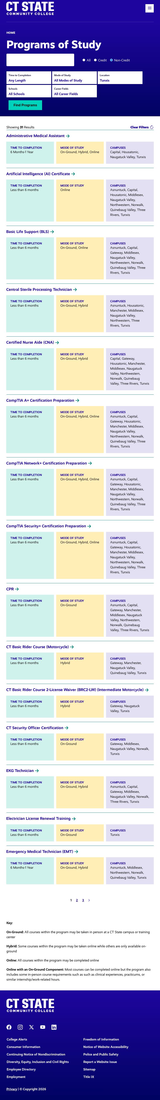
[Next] (89, 900)
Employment (16, 1077)
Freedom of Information (101, 1039)
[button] (149, 8)
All (89, 60)
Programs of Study (53, 44)
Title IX (88, 1077)
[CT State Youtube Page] (42, 1027)
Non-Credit (122, 60)
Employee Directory (21, 1069)
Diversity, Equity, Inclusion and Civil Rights (38, 1062)
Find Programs (25, 105)
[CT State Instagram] (20, 1027)
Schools (13, 88)
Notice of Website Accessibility (105, 1047)
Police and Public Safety (100, 1054)
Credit (102, 60)
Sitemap (89, 1069)
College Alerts (17, 1039)
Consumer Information (23, 1047)
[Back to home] (30, 8)
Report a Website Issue (100, 1062)
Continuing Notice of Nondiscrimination (36, 1054)
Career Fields (61, 88)
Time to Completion (20, 75)
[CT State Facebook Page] (8, 1027)
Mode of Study (62, 75)
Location (105, 75)
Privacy (11, 1089)
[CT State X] (31, 1027)
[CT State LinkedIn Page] (53, 1027)
